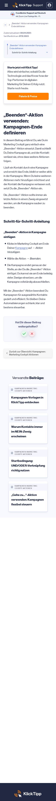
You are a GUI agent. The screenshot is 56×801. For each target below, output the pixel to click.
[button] (24, 334)
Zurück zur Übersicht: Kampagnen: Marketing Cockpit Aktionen (26, 353)
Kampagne (21, 247)
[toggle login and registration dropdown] (49, 5)
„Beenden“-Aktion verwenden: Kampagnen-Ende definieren (28, 47)
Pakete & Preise (28, 96)
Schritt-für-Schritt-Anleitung (24, 52)
